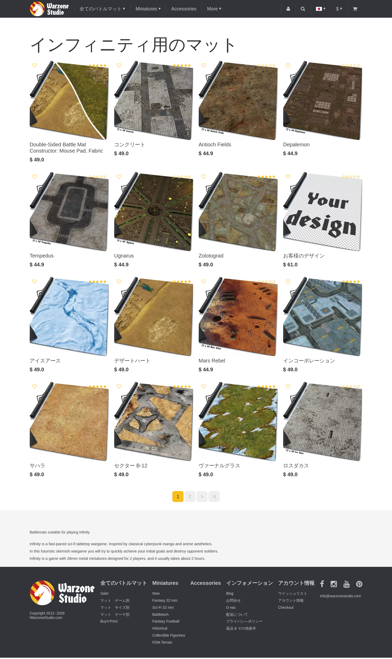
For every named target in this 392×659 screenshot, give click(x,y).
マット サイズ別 (114, 609)
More (212, 8)
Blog (229, 595)
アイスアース (45, 360)
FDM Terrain (162, 644)
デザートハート (132, 360)
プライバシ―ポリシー (244, 623)
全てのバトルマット (101, 8)
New (156, 595)
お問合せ (233, 602)
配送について (237, 616)
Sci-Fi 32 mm (163, 609)
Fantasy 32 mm (164, 602)
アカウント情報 (291, 602)
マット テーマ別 (114, 616)
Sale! (104, 595)
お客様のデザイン (304, 256)
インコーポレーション (309, 360)
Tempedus (42, 256)
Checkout (285, 609)
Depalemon (296, 144)
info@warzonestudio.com (340, 597)
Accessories (184, 8)
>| (216, 497)
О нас (231, 609)
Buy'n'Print (108, 623)
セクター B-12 (130, 465)
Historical (159, 630)
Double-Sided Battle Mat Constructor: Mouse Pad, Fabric (66, 148)
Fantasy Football (165, 623)
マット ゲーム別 (114, 602)
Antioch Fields (215, 144)
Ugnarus (124, 256)
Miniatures (146, 8)
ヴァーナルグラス (219, 465)
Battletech (160, 616)
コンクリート (129, 144)
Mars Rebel (212, 360)
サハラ (37, 465)
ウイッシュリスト (292, 595)
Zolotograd (211, 256)
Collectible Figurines (168, 637)
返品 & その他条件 (241, 630)
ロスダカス (296, 465)
